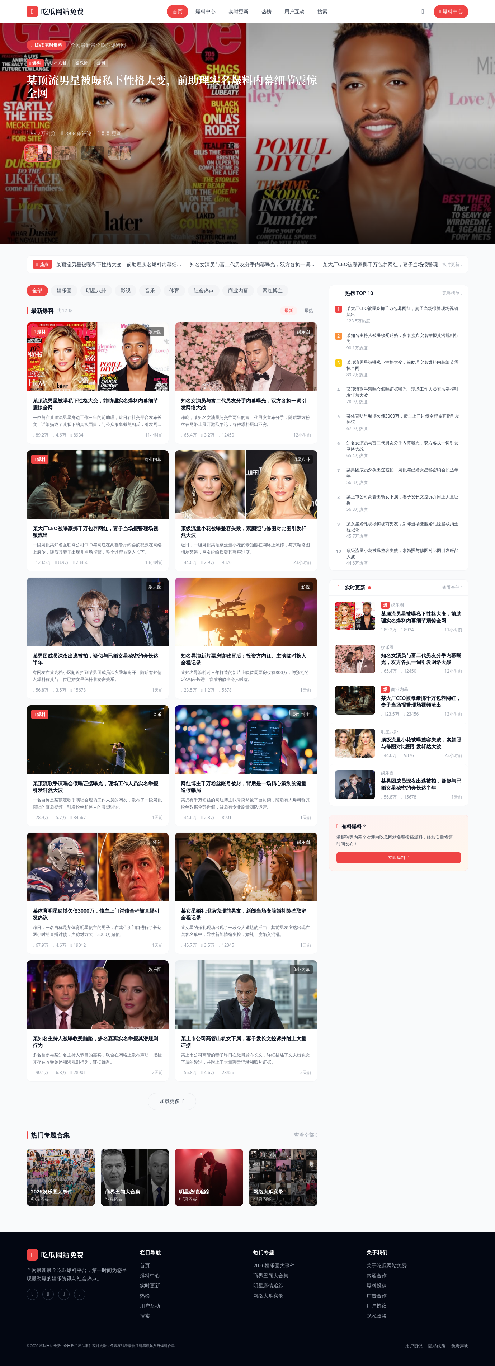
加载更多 (172, 1101)
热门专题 (263, 1252)
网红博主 (273, 290)
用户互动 (294, 11)
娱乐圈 (64, 290)
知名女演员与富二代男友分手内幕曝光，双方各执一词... (252, 264)
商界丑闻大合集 (270, 1275)
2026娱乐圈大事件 (274, 1265)
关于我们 (377, 1252)
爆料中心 (205, 11)
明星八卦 (96, 290)
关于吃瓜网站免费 (387, 1265)
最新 (288, 310)
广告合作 (377, 1295)
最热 (309, 310)
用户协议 (377, 1305)
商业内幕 (238, 290)
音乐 (150, 290)
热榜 (266, 11)
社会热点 (204, 290)
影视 (126, 290)
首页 (178, 11)
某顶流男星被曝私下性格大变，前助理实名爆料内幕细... (118, 264)
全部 (37, 290)
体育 (174, 290)
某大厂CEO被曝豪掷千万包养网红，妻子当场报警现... (382, 264)
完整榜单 (452, 293)
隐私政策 (377, 1315)
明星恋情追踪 (268, 1285)
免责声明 (459, 1346)
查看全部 (458, 62)
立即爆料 (399, 857)
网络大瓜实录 (268, 1295)
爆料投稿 (377, 1285)
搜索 (322, 11)
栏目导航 (150, 1252)
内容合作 (377, 1275)
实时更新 (238, 11)
